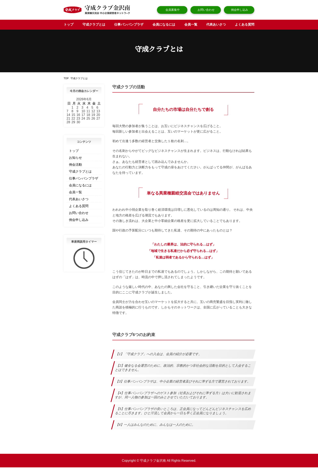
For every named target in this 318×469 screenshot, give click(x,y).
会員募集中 (172, 9)
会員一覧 (190, 26)
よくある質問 (244, 26)
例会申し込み (239, 9)
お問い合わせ (206, 9)
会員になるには (164, 26)
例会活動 (75, 166)
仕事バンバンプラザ (128, 26)
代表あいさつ (216, 26)
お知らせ (75, 159)
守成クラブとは (94, 26)
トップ (68, 26)
